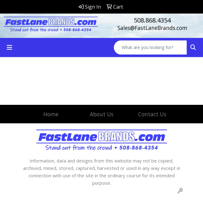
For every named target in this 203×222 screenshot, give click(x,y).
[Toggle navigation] (9, 47)
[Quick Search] (150, 47)
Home (50, 114)
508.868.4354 (152, 20)
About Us (101, 114)
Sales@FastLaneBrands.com (152, 27)
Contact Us (152, 114)
